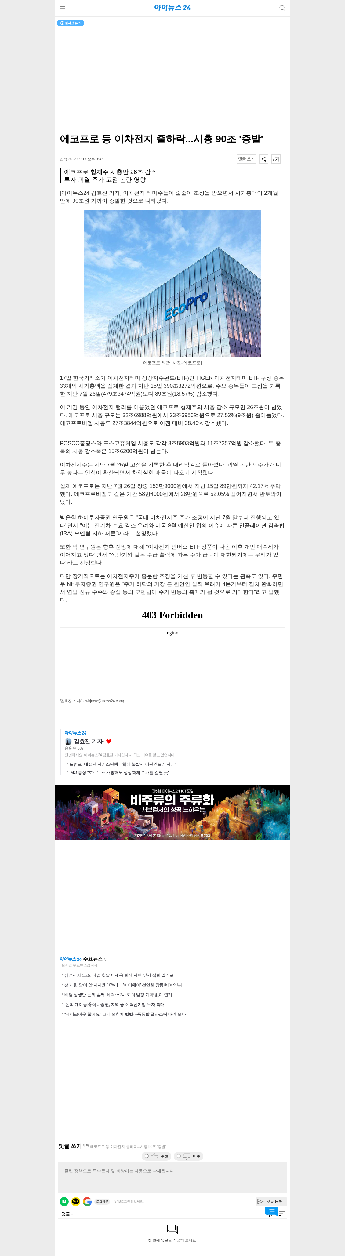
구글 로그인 (87, 1201)
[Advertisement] (172, 898)
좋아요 (108, 741)
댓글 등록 (274, 1201)
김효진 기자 (88, 742)
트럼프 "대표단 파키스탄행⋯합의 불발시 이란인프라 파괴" (122, 764)
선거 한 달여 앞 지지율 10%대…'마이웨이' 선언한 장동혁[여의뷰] (123, 984)
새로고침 (105, 959)
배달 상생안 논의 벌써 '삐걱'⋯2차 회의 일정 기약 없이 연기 (118, 994)
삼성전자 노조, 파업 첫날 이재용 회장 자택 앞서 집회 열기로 (119, 975)
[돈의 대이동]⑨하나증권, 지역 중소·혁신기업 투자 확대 (114, 1004)
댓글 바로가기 (271, 1211)
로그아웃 (102, 1201)
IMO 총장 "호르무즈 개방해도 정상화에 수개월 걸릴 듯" (119, 772)
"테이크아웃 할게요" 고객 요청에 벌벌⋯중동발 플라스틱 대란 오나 (125, 1014)
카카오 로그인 (75, 1201)
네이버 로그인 (64, 1201)
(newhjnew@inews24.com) (102, 701)
